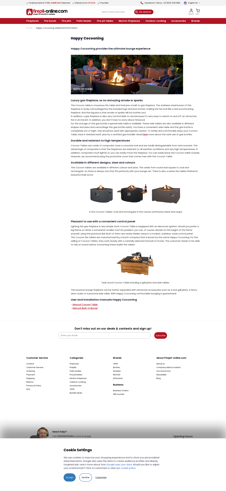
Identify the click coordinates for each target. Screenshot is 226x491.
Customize (101, 477)
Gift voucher (118, 394)
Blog (158, 378)
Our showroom (163, 371)
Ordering (30, 371)
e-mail (87, 436)
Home (29, 28)
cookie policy (128, 468)
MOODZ (116, 374)
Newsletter (161, 374)
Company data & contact (168, 367)
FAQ (28, 389)
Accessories (75, 385)
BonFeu (116, 367)
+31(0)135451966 (64, 436)
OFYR (72, 389)
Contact (30, 363)
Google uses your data (119, 464)
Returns (29, 382)
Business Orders (120, 390)
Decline (85, 477)
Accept (69, 477)
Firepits (73, 367)
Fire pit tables (76, 374)
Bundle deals (76, 392)
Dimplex (117, 371)
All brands (118, 378)
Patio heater (75, 371)
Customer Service (34, 367)
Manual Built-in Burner (85, 308)
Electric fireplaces (78, 378)
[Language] (192, 3)
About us (160, 363)
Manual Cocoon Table (85, 304)
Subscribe (161, 335)
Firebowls (74, 363)
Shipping (30, 378)
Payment (30, 374)
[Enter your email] (104, 335)
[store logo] (46, 12)
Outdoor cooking (78, 382)
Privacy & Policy (33, 385)
